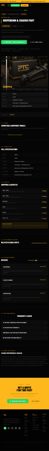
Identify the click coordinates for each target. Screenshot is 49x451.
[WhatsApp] (5, 429)
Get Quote (24, 5)
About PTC (44, 418)
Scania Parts (8, 10)
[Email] (8, 429)
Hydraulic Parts (35, 421)
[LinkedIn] (19, 429)
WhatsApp (15, 5)
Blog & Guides (44, 421)
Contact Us (44, 424)
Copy (14, 26)
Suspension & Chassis (17, 10)
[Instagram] (15, 429)
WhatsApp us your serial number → (15, 135)
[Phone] (12, 429)
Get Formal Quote (36, 42)
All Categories (36, 430)
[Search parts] (8, 5)
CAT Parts (26, 425)
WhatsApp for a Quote (18, 402)
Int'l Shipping (45, 428)
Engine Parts (35, 418)
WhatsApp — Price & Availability (14, 42)
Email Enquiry (35, 402)
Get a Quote (44, 431)
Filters (34, 423)
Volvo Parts (26, 419)
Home (2, 10)
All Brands (26, 435)
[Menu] (30, 5)
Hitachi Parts (26, 432)
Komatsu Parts (27, 422)
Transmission (36, 427)
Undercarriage (36, 425)
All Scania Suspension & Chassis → (40, 243)
